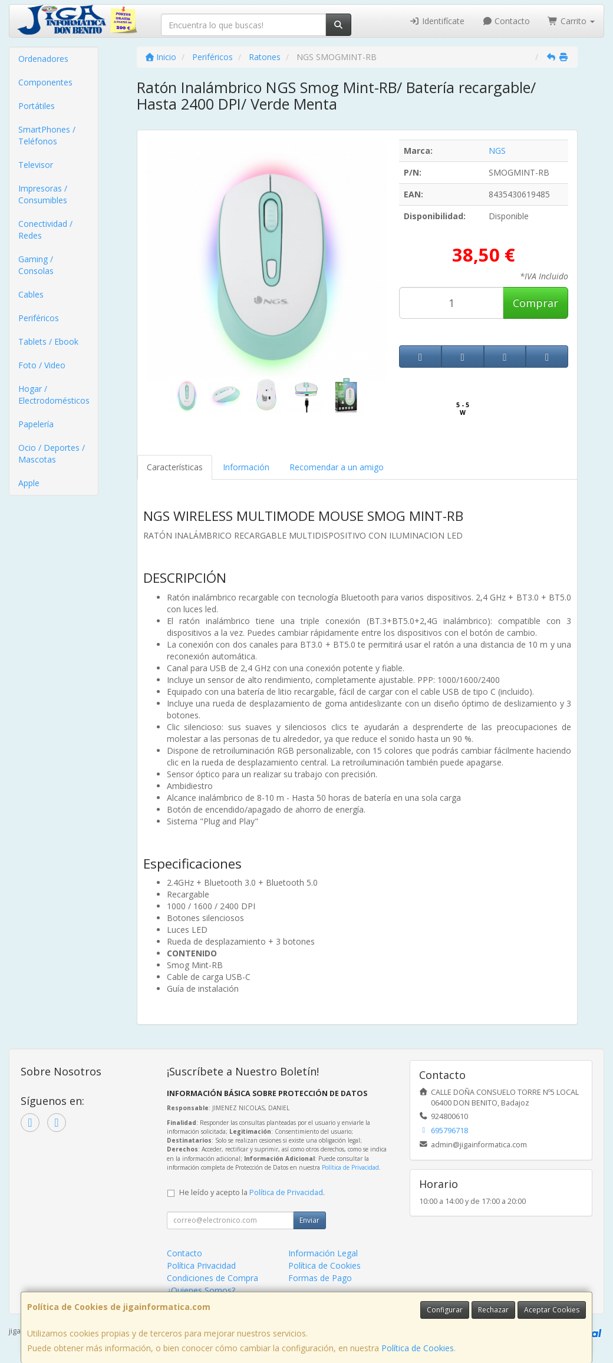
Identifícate (436, 21)
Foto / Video (41, 365)
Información (246, 467)
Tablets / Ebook (48, 341)
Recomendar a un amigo (336, 467)
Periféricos (38, 318)
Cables (31, 294)
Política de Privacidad (350, 1167)
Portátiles (36, 105)
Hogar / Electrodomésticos (54, 394)
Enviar (309, 1220)
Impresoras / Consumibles (42, 194)
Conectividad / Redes (45, 229)
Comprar (535, 303)
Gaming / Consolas (36, 264)
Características (175, 467)
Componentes (45, 82)
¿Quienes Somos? (201, 1290)
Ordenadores (43, 58)
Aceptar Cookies (551, 1310)
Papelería (36, 424)
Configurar (445, 1310)
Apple (28, 483)
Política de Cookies (417, 1348)
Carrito (571, 21)
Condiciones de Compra (212, 1277)
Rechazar (493, 1310)
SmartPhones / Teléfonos (46, 135)
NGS (497, 150)
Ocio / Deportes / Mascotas (51, 453)
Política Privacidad (201, 1265)
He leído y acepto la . (252, 1192)
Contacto (506, 21)
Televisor (35, 164)
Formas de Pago (320, 1277)
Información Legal (323, 1253)
